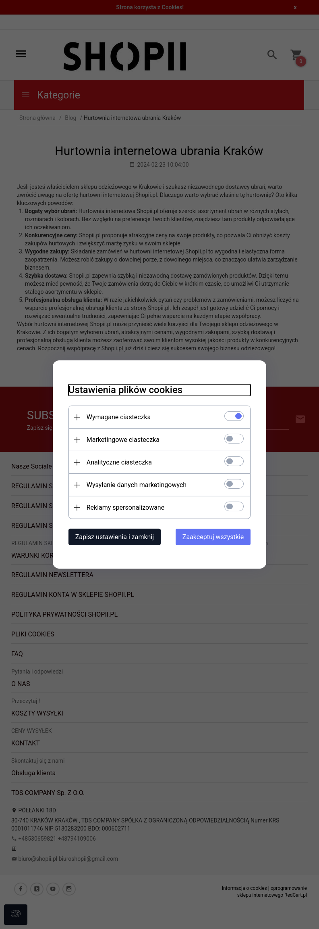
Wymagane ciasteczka (117, 417)
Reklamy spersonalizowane (124, 507)
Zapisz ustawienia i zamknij (113, 537)
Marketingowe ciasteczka (121, 440)
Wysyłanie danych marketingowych (135, 485)
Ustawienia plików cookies (124, 389)
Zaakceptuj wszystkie (214, 537)
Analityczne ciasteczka (117, 462)
